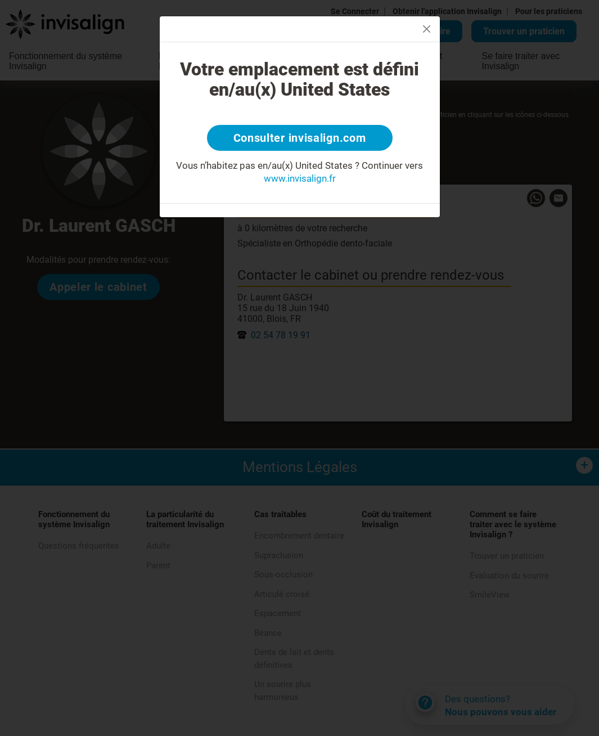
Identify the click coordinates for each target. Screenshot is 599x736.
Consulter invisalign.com (299, 138)
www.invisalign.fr (300, 178)
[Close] (426, 29)
